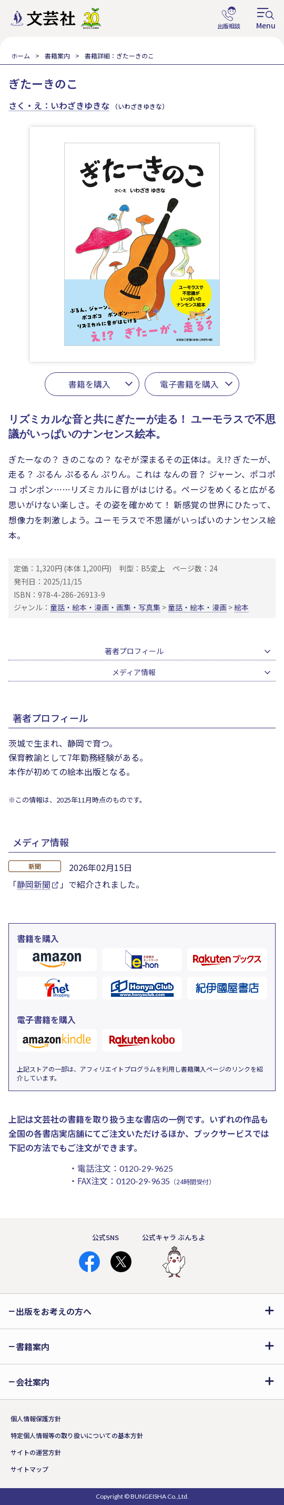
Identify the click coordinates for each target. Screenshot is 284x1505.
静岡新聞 (37, 884)
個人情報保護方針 (36, 1418)
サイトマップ (29, 1468)
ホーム (20, 55)
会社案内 (32, 1381)
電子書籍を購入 (189, 384)
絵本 (241, 607)
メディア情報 (134, 672)
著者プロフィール (134, 651)
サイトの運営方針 (36, 1452)
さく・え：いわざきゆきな (58, 105)
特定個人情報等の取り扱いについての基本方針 (77, 1435)
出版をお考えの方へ (54, 1311)
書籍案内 (57, 55)
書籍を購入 (89, 384)
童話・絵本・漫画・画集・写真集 (105, 607)
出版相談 (228, 18)
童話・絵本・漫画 (197, 607)
